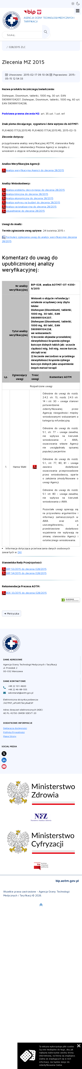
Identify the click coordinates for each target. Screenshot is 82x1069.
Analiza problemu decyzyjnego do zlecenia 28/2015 (35, 189)
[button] (73, 3)
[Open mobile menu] (77, 10)
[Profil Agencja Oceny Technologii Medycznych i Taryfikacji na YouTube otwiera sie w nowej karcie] (4, 766)
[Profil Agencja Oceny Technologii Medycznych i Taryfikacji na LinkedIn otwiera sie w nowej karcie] (4, 760)
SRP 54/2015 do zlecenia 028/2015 (26, 573)
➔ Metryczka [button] (11, 613)
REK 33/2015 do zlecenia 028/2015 (26, 592)
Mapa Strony (9, 736)
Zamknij (78, 1045)
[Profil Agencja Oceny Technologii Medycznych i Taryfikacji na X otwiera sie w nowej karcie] (4, 753)
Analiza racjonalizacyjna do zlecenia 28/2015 (31, 206)
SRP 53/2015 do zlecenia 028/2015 (26, 568)
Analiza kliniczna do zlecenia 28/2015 (27, 194)
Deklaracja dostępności (15, 728)
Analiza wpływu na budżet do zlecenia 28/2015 (33, 202)
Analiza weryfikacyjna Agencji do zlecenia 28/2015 (35, 170)
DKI (20, 552)
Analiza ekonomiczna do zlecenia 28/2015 (29, 198)
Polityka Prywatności (14, 732)
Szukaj (46, 32)
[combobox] (26, 35)
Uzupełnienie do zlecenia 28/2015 (25, 210)
